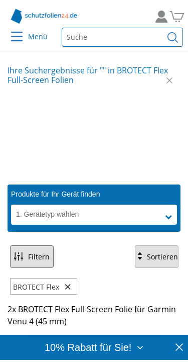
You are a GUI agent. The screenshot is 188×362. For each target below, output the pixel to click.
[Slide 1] (94, 134)
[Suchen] (172, 37)
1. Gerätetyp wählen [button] (47, 214)
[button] (171, 217)
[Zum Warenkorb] (175, 16)
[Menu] (11, 30)
